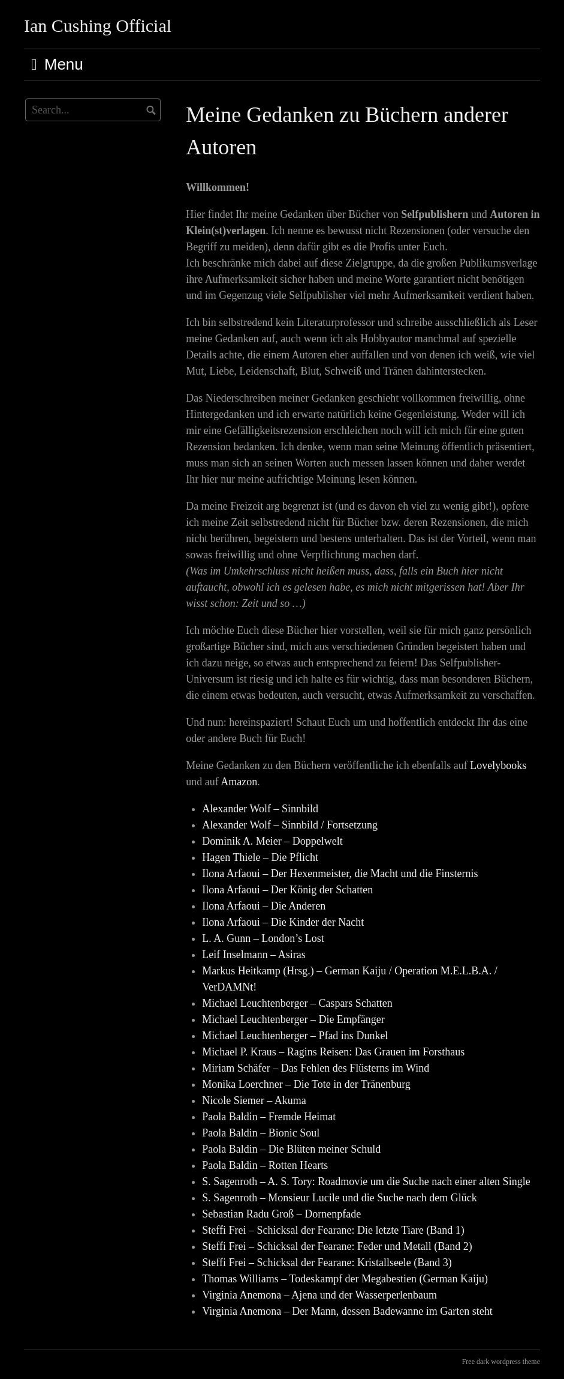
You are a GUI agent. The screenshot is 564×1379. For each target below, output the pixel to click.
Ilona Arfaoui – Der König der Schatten (287, 890)
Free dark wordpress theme (501, 1361)
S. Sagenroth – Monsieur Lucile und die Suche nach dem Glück (339, 1198)
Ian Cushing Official (97, 25)
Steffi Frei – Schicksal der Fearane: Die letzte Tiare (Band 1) (333, 1230)
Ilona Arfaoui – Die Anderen (263, 906)
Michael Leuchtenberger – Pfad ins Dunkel (295, 1036)
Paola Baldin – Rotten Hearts (265, 1165)
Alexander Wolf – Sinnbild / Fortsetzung (290, 825)
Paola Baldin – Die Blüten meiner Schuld (291, 1149)
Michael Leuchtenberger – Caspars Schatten (297, 1003)
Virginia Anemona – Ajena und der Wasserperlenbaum (319, 1295)
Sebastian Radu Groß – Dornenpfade (281, 1214)
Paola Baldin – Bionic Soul (260, 1133)
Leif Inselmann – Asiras (253, 955)
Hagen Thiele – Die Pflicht (260, 857)
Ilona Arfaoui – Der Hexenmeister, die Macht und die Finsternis (340, 874)
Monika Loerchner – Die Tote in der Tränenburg (306, 1084)
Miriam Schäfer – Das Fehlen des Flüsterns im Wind (315, 1068)
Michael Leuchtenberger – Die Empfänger (293, 1019)
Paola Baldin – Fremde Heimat (269, 1117)
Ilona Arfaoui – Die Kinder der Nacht (283, 922)
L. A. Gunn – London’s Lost (263, 938)
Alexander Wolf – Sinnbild (260, 809)
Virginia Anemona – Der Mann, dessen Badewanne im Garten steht (347, 1311)
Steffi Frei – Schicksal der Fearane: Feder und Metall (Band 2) (337, 1246)
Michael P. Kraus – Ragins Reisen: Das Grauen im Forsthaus (333, 1052)
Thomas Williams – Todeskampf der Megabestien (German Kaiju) (345, 1279)
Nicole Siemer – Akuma (254, 1100)
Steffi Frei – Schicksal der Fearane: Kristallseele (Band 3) (327, 1263)
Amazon (239, 782)
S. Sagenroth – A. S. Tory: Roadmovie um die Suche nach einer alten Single (366, 1181)
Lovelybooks (498, 765)
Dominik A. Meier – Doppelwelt (272, 841)
